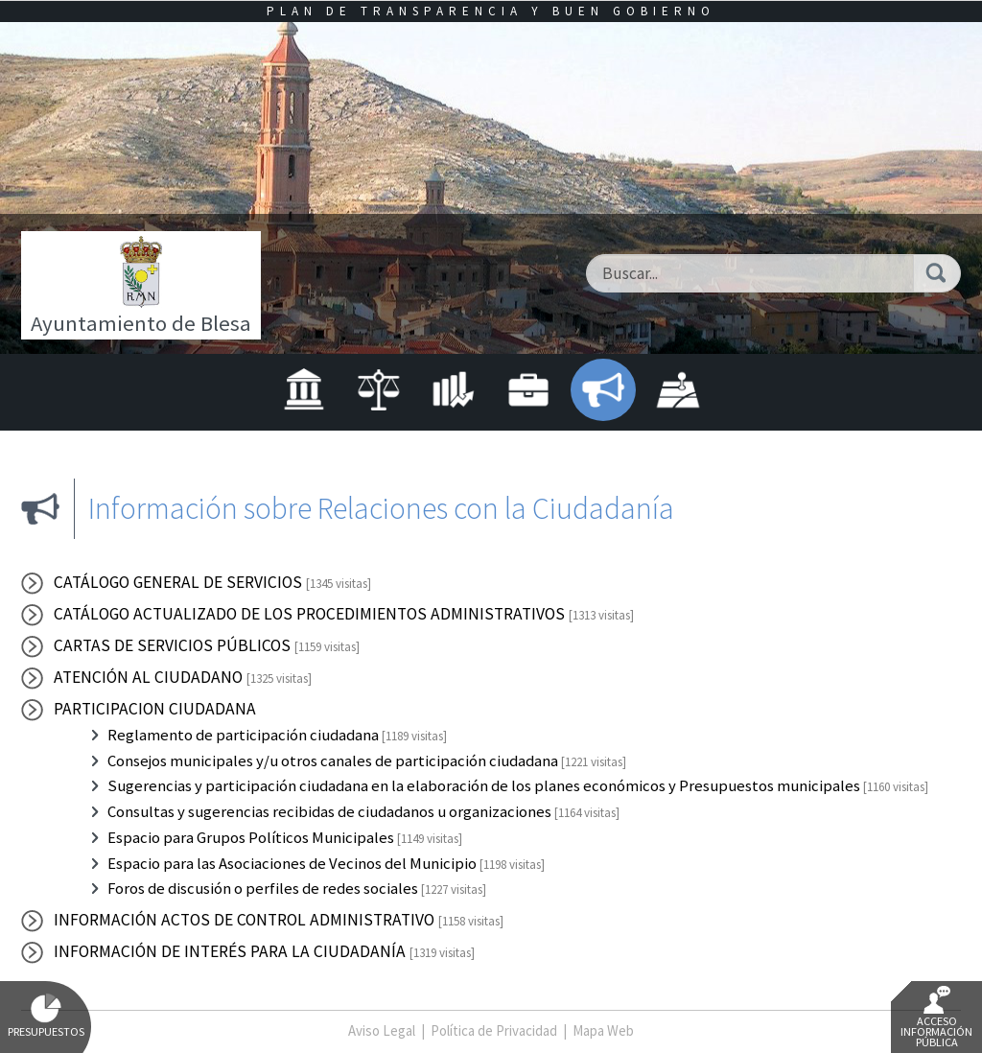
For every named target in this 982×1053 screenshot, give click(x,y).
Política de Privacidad (494, 1030)
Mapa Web (603, 1030)
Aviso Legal (381, 1030)
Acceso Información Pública (936, 1017)
